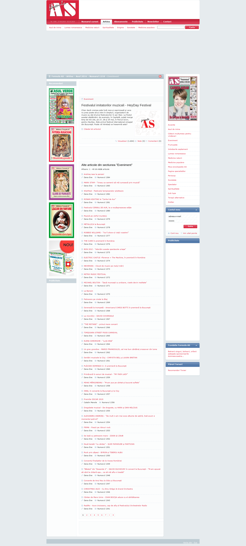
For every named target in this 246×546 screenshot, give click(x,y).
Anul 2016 (81, 76)
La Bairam (88, 291)
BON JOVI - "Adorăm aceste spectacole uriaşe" (105, 249)
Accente (171, 125)
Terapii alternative (176, 198)
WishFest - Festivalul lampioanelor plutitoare (103, 191)
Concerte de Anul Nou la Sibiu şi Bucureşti (103, 480)
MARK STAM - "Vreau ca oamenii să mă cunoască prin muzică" (112, 182)
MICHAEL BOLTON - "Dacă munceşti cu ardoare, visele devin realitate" (115, 282)
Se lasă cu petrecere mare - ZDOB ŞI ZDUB (103, 436)
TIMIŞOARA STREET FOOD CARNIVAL (101, 333)
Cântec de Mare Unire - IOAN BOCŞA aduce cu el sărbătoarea (111, 497)
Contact (167, 21)
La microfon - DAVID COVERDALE (99, 316)
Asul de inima (55, 27)
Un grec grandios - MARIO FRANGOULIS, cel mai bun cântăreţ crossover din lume (120, 349)
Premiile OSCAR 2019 (93, 399)
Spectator (172, 184)
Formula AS (58, 76)
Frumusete (172, 145)
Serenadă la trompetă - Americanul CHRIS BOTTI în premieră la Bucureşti (117, 307)
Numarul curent (89, 21)
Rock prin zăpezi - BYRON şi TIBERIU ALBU (103, 452)
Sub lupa (172, 193)
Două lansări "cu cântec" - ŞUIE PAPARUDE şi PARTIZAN (109, 444)
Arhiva (106, 21)
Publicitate (137, 21)
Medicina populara (146, 27)
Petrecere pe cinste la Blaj (95, 299)
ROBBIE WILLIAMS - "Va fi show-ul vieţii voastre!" (106, 232)
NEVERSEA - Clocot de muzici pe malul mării (104, 266)
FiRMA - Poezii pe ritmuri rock (97, 427)
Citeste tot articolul (92, 129)
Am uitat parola (190, 233)
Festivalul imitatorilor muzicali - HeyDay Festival (116, 105)
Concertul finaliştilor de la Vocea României (103, 461)
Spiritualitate (108, 27)
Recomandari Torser (177, 370)
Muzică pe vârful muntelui (95, 216)
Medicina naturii (92, 27)
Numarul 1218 (97, 76)
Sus (195, 542)
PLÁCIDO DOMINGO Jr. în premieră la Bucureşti (105, 366)
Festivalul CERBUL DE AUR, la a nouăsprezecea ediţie (107, 207)
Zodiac (171, 202)
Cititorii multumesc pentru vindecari (179, 135)
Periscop (172, 176)
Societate (172, 180)
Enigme (120, 27)
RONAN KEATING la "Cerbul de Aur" (100, 199)
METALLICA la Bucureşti (94, 224)
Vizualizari (126, 141)
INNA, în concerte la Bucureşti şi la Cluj (101, 391)
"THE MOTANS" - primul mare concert (101, 324)
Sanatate (131, 27)
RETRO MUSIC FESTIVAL (95, 274)
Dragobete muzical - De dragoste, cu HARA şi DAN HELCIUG (110, 408)
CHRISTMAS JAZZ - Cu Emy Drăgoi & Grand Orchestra (108, 489)
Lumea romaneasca (73, 27)
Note (141, 141)
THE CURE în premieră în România (99, 241)
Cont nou (175, 233)
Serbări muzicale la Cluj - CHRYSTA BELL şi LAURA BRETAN (110, 358)
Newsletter (153, 21)
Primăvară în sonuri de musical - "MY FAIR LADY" (106, 374)
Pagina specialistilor (177, 171)
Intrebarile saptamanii (178, 149)
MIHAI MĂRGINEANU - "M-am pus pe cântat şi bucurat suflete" (112, 383)
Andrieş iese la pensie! (94, 174)
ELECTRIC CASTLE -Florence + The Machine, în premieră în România (114, 257)
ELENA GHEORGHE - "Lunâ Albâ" (98, 341)
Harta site (187, 542)
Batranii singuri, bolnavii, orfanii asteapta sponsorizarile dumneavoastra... (182, 353)
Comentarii (154, 141)
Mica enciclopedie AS (177, 167)
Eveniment (88, 99)
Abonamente (121, 21)
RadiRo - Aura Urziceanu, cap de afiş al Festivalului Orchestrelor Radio (115, 505)
